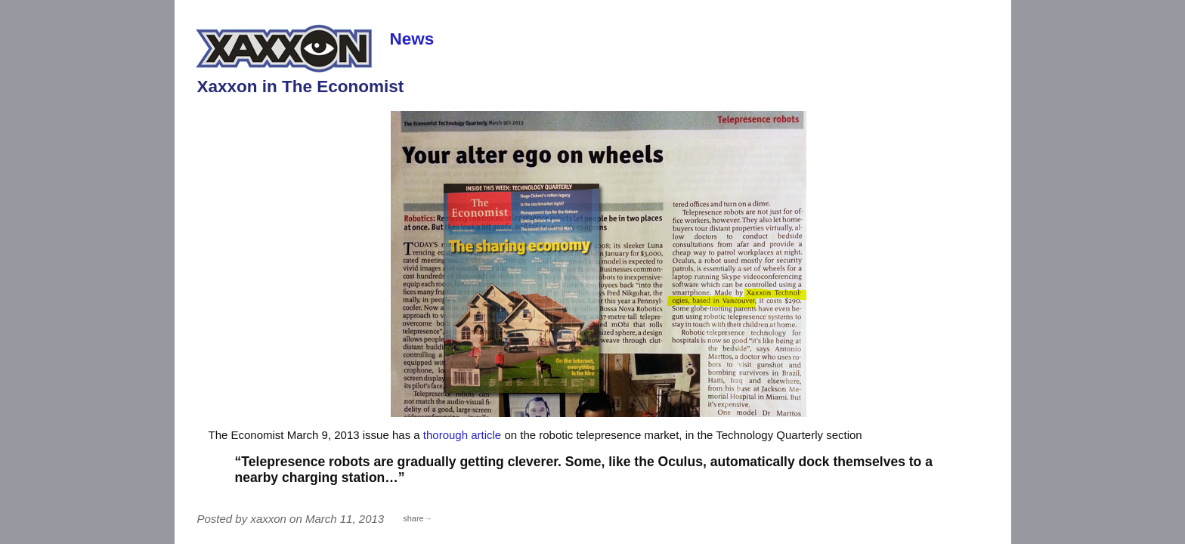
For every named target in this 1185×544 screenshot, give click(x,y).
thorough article (462, 434)
